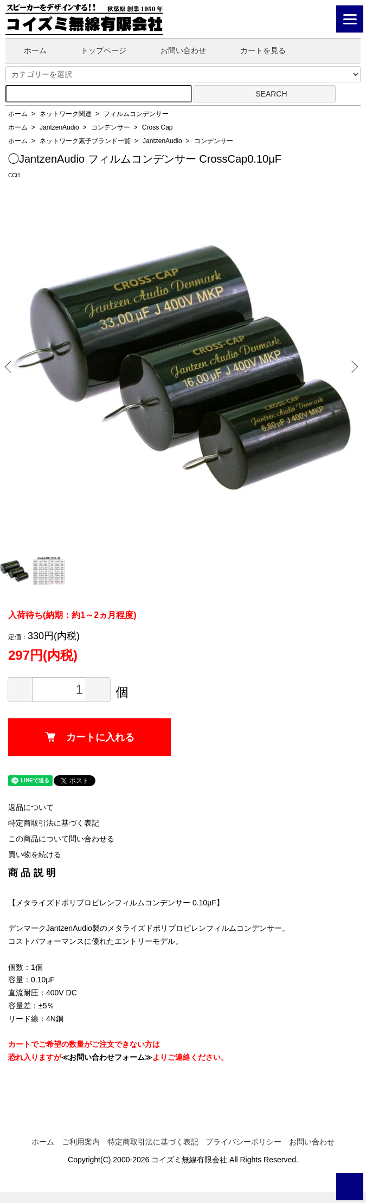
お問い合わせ (175, 50)
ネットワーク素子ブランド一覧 (85, 141)
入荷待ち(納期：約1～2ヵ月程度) (72, 615)
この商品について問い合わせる (61, 838)
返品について (31, 807)
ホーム (27, 50)
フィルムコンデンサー (136, 114)
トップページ (95, 50)
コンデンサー (110, 127)
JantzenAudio (59, 127)
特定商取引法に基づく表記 (53, 823)
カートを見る (255, 50)
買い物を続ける (34, 854)
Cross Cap (157, 127)
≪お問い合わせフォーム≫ (106, 1057)
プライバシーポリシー (243, 1141)
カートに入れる (89, 737)
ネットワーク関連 (66, 114)
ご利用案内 (81, 1141)
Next (353, 366)
